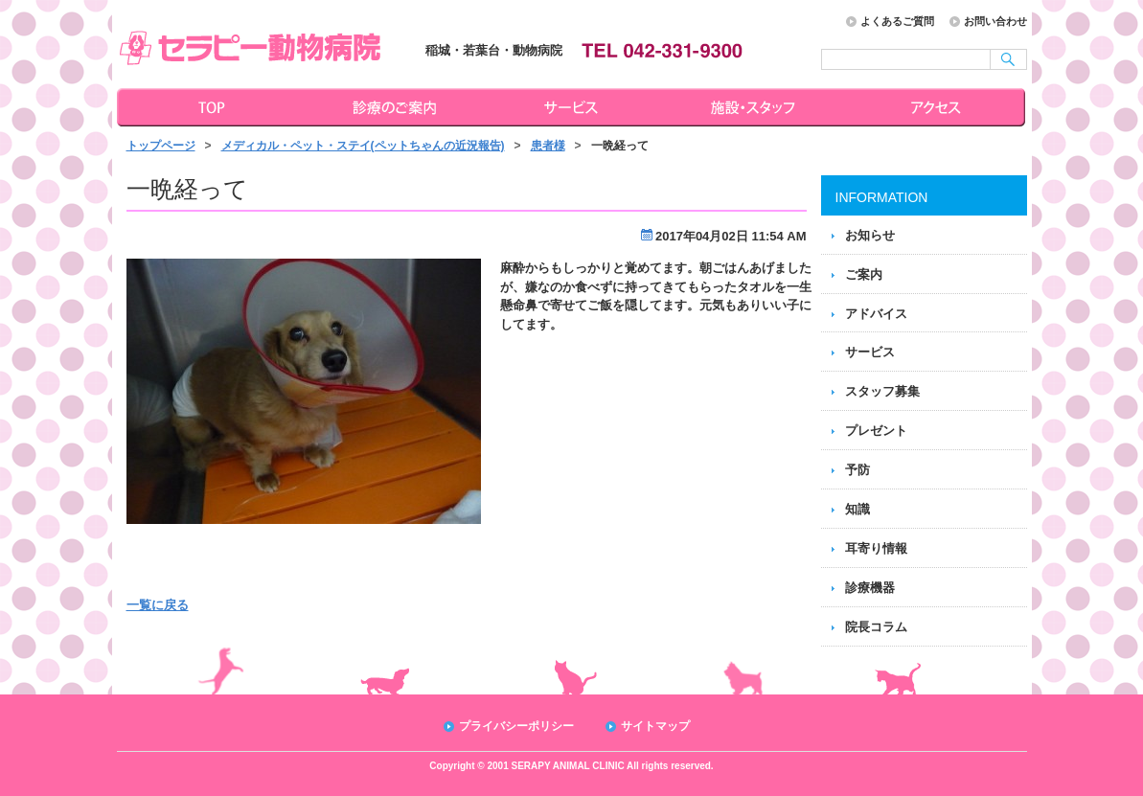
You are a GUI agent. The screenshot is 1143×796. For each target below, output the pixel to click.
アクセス (938, 107)
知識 (857, 509)
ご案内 (863, 274)
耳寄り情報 (876, 548)
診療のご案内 (392, 107)
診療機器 (870, 587)
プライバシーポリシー (516, 726)
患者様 (548, 145)
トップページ (208, 107)
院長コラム (876, 627)
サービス (574, 107)
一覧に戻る (157, 605)
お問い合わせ (995, 21)
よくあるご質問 (897, 21)
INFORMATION (881, 197)
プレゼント (876, 430)
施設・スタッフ (756, 107)
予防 (857, 470)
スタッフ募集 (882, 391)
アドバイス (876, 314)
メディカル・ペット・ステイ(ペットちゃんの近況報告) (363, 145)
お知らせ (870, 235)
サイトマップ (655, 726)
